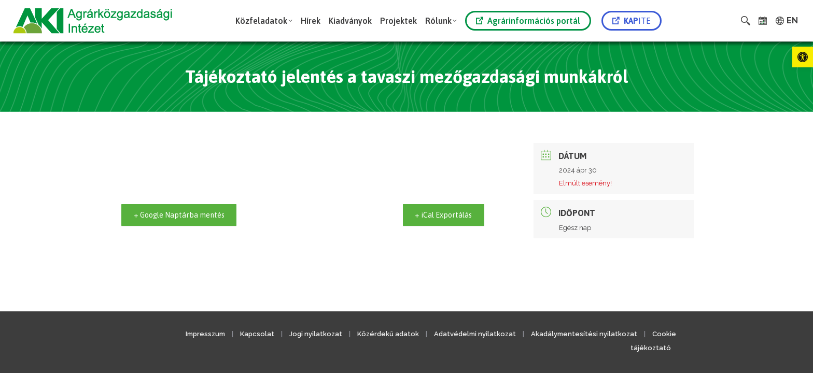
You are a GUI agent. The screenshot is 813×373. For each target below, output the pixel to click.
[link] (802, 57)
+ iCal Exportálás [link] (439, 214)
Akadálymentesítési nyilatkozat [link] (584, 334)
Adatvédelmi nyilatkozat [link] (475, 334)
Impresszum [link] (205, 334)
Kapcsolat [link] (257, 334)
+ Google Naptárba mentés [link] (184, 214)
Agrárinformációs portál (528, 20)
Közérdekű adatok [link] (388, 334)
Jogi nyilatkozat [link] (315, 334)
